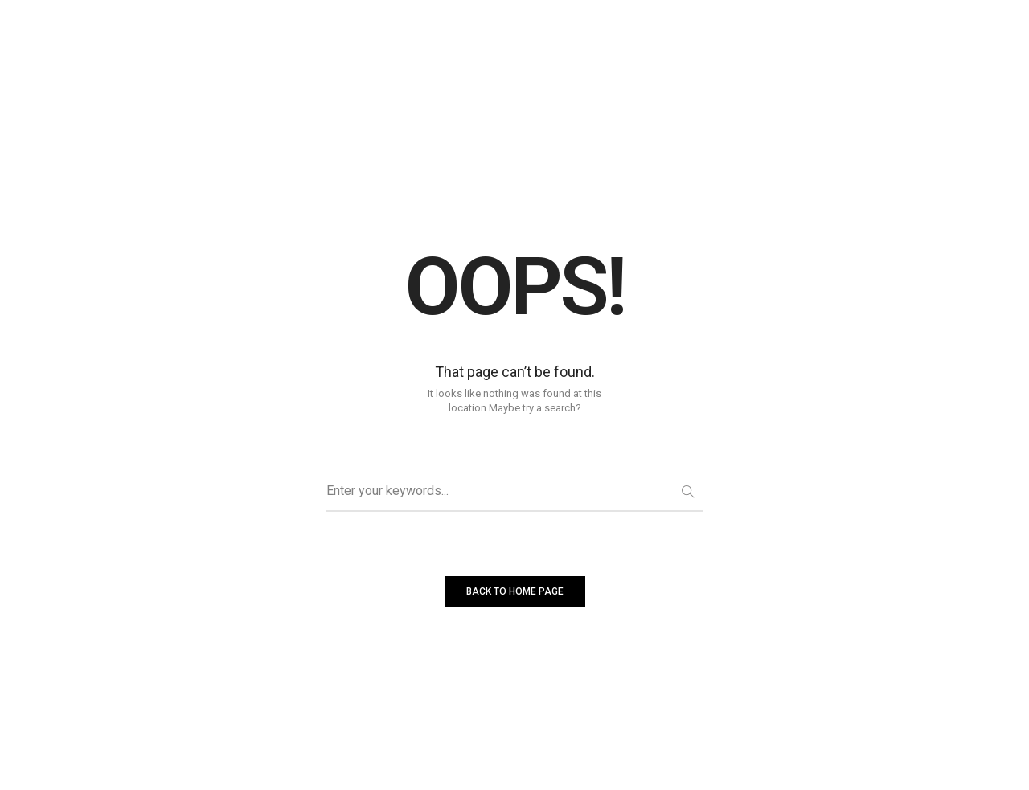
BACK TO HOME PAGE (515, 591)
